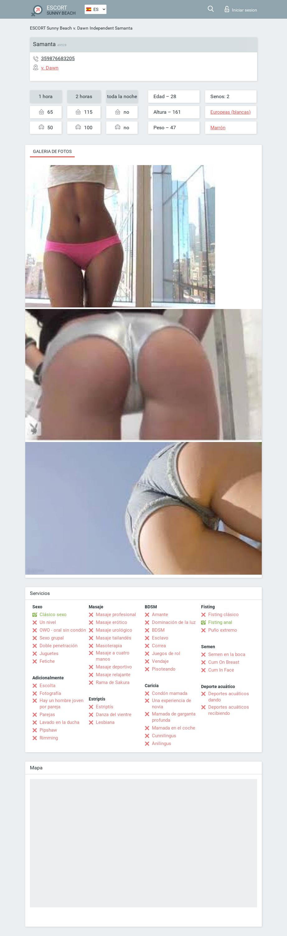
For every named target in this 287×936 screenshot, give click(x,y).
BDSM (158, 630)
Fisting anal (220, 622)
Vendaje (160, 661)
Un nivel (48, 622)
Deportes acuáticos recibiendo (228, 710)
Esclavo (160, 638)
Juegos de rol (166, 653)
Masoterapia (109, 646)
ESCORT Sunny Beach (51, 28)
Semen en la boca (226, 654)
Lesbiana (105, 722)
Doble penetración (59, 646)
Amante (160, 614)
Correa (159, 646)
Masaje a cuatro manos (112, 656)
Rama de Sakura (112, 682)
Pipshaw (48, 730)
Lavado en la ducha (59, 722)
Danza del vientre (113, 714)
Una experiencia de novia (171, 704)
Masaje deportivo (114, 667)
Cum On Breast (223, 662)
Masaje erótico (111, 622)
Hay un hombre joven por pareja (61, 704)
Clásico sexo (53, 614)
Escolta (47, 685)
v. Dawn (80, 28)
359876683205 (58, 58)
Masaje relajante (113, 674)
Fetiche (47, 661)
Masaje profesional (116, 614)
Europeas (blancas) (230, 112)
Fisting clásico (223, 614)
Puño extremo (222, 630)
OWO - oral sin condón (63, 630)
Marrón (217, 128)
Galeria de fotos (52, 151)
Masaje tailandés (113, 638)
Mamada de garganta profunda (173, 717)
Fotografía (50, 693)
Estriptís (104, 707)
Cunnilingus (164, 736)
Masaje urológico (114, 630)
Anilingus (161, 743)
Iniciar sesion (241, 9)
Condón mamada (169, 693)
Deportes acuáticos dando (228, 697)
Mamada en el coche (173, 728)
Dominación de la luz (173, 622)
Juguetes (49, 653)
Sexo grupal (52, 638)
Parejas (47, 714)
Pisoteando (164, 669)
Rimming (49, 738)
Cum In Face (221, 670)
